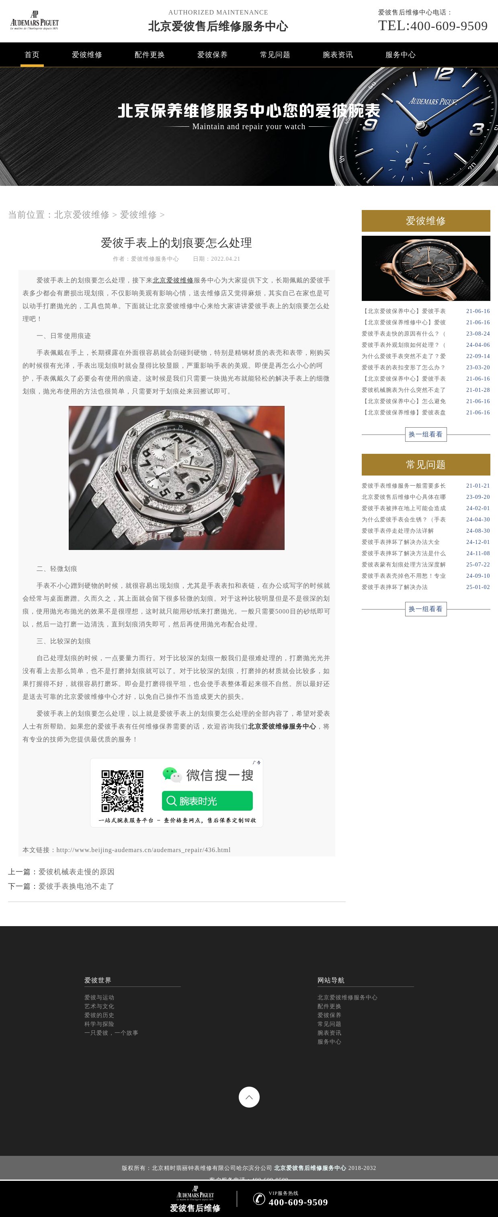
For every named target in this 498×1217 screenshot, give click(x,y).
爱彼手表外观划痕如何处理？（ (426, 345)
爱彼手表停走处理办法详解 (426, 531)
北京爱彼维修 (82, 215)
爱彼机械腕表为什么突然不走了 (426, 390)
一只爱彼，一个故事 (111, 1033)
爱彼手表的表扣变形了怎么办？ (426, 367)
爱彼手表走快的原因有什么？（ (426, 334)
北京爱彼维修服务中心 (282, 726)
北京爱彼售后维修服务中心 (218, 26)
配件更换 (150, 55)
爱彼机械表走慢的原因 (77, 872)
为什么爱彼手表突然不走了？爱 (426, 356)
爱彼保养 (212, 55)
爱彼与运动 (99, 998)
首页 (32, 55)
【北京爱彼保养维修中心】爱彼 (426, 322)
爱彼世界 (98, 980)
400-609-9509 (433, 25)
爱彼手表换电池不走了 (77, 886)
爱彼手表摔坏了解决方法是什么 (426, 553)
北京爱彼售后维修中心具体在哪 (426, 497)
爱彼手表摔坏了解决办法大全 (426, 542)
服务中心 (400, 55)
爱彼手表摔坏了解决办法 (426, 587)
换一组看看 (426, 434)
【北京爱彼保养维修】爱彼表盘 (426, 412)
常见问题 (275, 55)
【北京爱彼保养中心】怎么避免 (426, 401)
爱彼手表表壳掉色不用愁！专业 (426, 576)
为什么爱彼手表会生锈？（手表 (426, 519)
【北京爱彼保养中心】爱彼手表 (426, 311)
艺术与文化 (99, 1006)
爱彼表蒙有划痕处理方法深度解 (426, 564)
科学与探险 (99, 1024)
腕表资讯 (338, 55)
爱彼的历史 (99, 1015)
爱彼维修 (87, 55)
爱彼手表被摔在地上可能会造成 (426, 508)
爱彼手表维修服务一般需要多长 (426, 486)
